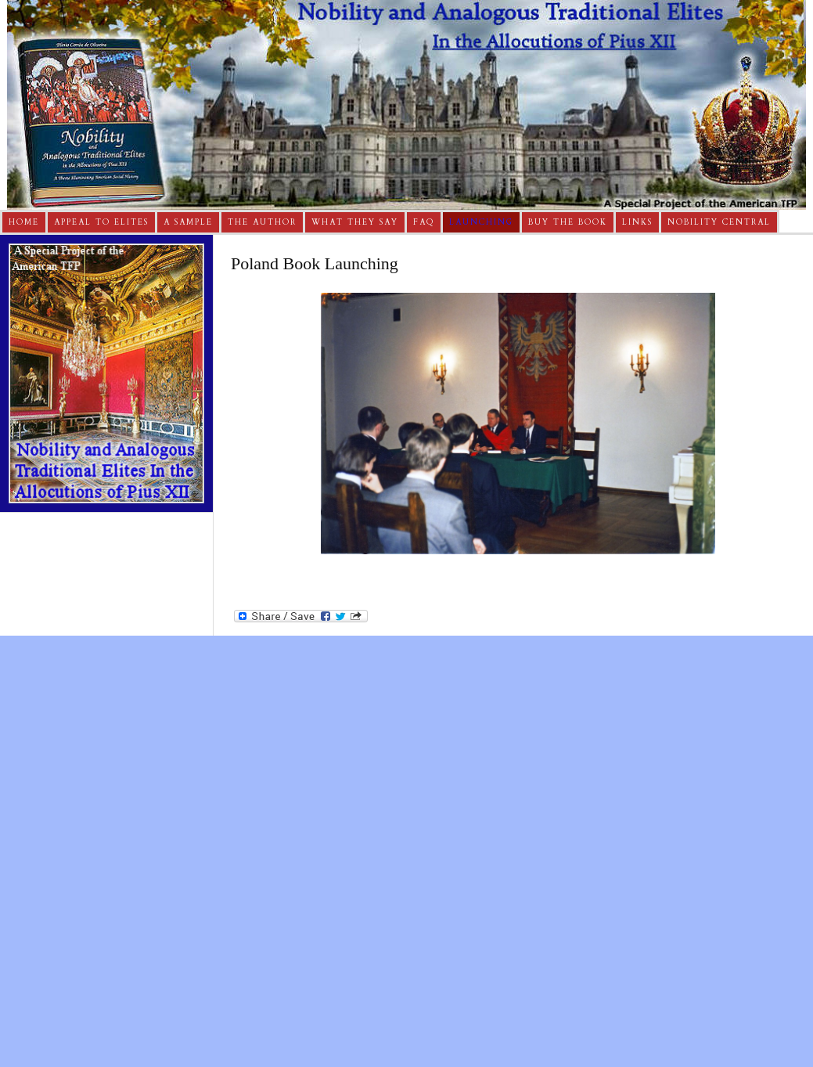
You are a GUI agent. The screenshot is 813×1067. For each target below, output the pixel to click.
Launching (481, 222)
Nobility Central (719, 222)
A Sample (188, 222)
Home (24, 222)
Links (637, 222)
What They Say (354, 222)
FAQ (423, 222)
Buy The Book (567, 222)
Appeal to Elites (101, 222)
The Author (262, 222)
